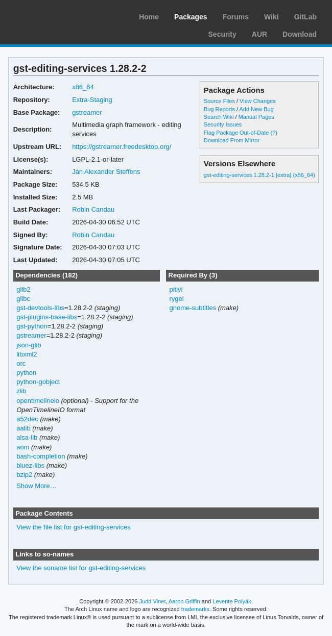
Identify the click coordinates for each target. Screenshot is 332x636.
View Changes (258, 101)
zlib (21, 391)
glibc (23, 298)
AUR (259, 34)
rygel (176, 298)
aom (22, 447)
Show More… (36, 486)
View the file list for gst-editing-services (73, 527)
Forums (236, 17)
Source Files (219, 101)
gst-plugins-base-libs (46, 317)
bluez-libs (30, 465)
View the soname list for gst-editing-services (81, 568)
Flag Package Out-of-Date (236, 133)
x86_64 (83, 87)
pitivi (175, 289)
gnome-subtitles (192, 308)
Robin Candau (93, 209)
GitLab (305, 17)
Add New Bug (256, 109)
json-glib (28, 345)
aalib (23, 428)
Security (222, 34)
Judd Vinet (152, 601)
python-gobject (38, 382)
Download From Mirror (231, 140)
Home (149, 17)
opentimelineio (37, 400)
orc (21, 363)
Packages (190, 17)
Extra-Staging (92, 100)
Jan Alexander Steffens (106, 171)
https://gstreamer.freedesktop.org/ (121, 146)
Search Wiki (219, 117)
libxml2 (26, 354)
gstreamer (87, 112)
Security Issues (223, 124)
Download (299, 34)
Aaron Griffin (184, 601)
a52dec (27, 419)
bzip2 (24, 474)
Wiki (271, 17)
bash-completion (40, 456)
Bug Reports (219, 109)
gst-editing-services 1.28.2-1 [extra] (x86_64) (259, 175)
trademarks (195, 609)
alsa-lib (26, 437)
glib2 (23, 289)
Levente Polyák (231, 601)
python (26, 372)
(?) (274, 133)
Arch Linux (56, 15)
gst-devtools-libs (40, 308)
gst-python (32, 326)
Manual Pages (256, 117)
